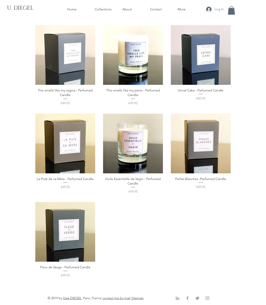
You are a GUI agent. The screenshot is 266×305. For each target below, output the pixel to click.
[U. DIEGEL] (20, 8)
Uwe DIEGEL (72, 298)
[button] (231, 10)
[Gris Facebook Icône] (187, 298)
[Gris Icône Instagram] (207, 298)
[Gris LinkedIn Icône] (177, 298)
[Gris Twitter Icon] (197, 298)
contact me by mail (116, 298)
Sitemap (137, 298)
